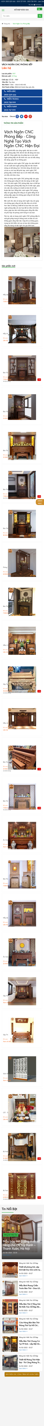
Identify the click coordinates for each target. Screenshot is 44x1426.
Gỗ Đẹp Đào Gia (21, 9)
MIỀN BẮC (22, 93)
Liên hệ (6, 68)
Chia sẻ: (12, 116)
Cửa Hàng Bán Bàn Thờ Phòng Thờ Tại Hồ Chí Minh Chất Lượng (29, 1325)
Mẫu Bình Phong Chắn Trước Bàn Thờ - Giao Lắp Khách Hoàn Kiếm (30, 1288)
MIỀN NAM (22, 108)
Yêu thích (31, 5)
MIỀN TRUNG (22, 101)
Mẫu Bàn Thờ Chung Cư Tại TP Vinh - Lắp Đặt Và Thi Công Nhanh (29, 1344)
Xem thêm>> (7, 1255)
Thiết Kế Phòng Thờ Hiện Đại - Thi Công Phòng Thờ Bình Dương (30, 1362)
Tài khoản (38, 5)
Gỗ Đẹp (14, 76)
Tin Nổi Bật (9, 1209)
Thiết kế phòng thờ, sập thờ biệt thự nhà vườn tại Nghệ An (29, 1270)
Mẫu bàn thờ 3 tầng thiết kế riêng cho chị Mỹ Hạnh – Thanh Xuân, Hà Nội (21, 1245)
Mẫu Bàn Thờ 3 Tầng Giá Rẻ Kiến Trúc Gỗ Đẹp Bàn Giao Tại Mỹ (29, 1307)
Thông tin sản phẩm (13, 123)
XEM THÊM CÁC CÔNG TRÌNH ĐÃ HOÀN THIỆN (22, 1374)
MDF (13, 73)
